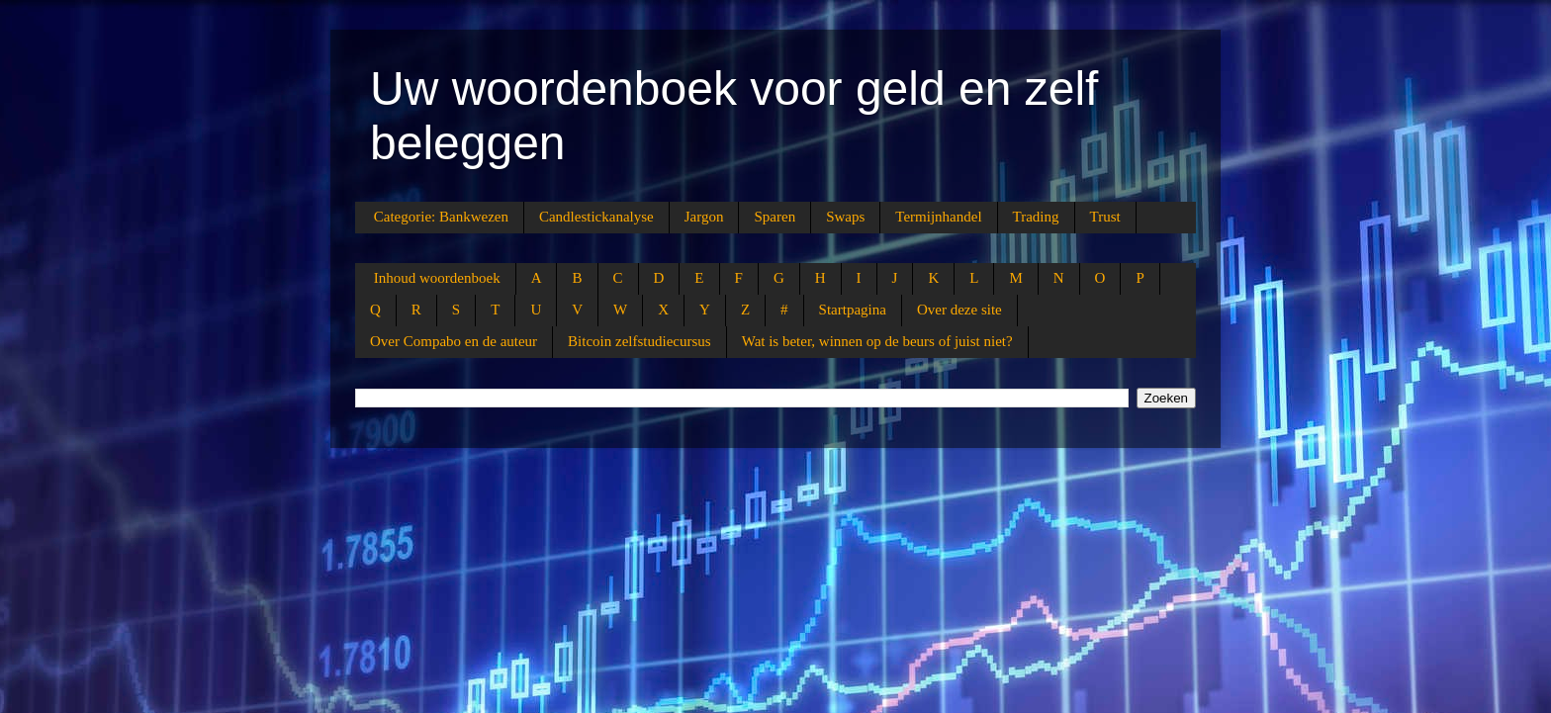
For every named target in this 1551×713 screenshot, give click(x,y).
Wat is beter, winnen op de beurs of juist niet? (877, 341)
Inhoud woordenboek (437, 278)
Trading (1036, 216)
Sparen (774, 216)
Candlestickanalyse (596, 216)
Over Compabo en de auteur (453, 341)
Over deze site (959, 309)
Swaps (845, 216)
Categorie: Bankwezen (441, 216)
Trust (1105, 216)
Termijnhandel (938, 216)
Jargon (704, 216)
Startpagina (852, 309)
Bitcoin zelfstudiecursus (639, 341)
